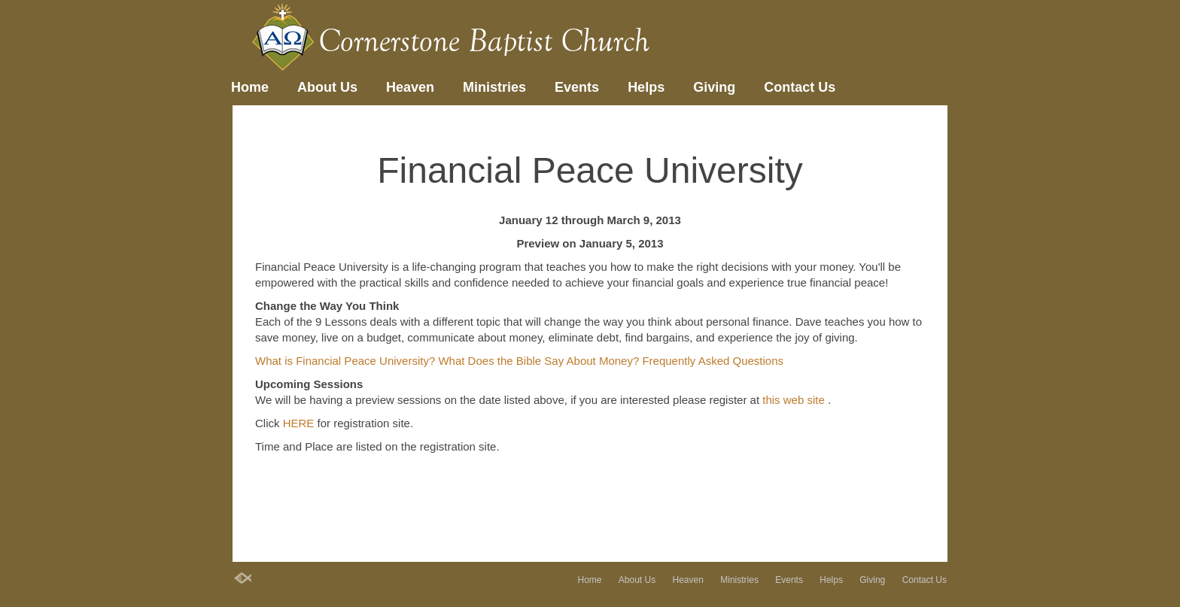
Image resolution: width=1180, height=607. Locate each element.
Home (250, 87)
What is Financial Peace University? (346, 360)
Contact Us (799, 87)
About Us (327, 87)
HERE (300, 423)
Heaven (410, 87)
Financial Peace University (590, 170)
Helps (646, 87)
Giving (714, 87)
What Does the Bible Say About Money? (540, 360)
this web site (795, 399)
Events (577, 87)
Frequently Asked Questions (712, 360)
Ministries (494, 87)
